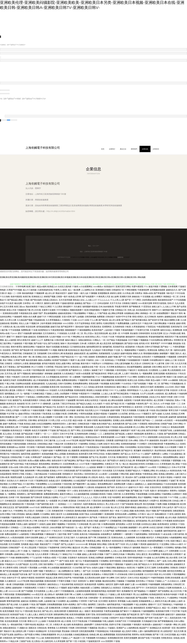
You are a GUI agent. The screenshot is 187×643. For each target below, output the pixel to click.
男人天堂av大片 (112, 504)
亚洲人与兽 (82, 531)
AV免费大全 (25, 410)
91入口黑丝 (57, 306)
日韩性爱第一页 (95, 598)
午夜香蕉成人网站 (150, 474)
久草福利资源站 (113, 417)
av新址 (75, 491)
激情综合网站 (29, 347)
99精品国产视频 (17, 470)
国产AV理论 (82, 604)
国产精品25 (126, 320)
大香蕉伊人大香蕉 (21, 363)
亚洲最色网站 (67, 481)
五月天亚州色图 (65, 300)
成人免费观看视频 (107, 634)
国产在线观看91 (89, 296)
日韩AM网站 (157, 367)
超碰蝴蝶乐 (109, 557)
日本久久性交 (133, 578)
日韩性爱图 (174, 551)
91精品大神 (147, 323)
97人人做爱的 (120, 390)
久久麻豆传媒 (8, 397)
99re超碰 (147, 557)
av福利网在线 (132, 628)
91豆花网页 (61, 601)
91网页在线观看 (54, 317)
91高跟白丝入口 (78, 467)
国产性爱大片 (113, 460)
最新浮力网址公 (66, 494)
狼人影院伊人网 (19, 631)
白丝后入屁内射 (64, 286)
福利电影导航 (168, 310)
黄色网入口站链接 (94, 390)
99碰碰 (155, 497)
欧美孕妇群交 (163, 524)
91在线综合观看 (54, 474)
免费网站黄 (26, 330)
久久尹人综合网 (146, 393)
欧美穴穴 (113, 491)
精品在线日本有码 (137, 464)
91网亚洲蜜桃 (131, 290)
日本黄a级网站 (154, 494)
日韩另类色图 (81, 628)
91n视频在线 (135, 611)
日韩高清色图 (69, 470)
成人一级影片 (85, 611)
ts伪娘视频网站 (175, 537)
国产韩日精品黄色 (121, 393)
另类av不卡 (144, 440)
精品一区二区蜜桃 (169, 608)
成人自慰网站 (72, 601)
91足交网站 (164, 544)
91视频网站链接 (107, 377)
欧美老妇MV (109, 286)
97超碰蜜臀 (70, 400)
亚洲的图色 (159, 387)
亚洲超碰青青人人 (146, 601)
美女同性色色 (160, 450)
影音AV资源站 (166, 477)
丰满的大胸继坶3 (113, 454)
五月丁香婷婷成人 (165, 604)
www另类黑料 (107, 641)
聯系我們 (134, 149)
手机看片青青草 (121, 306)
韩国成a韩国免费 (53, 447)
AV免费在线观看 (108, 524)
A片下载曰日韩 (23, 407)
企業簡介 (112, 149)
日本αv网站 (133, 440)
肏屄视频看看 (148, 571)
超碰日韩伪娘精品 (155, 484)
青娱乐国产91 (46, 544)
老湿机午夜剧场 (100, 414)
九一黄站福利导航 (14, 624)
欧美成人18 (97, 527)
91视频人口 (102, 594)
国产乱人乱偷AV (68, 544)
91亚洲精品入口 (164, 467)
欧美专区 (139, 407)
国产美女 (113, 517)
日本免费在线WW (156, 360)
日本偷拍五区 (10, 501)
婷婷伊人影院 (116, 293)
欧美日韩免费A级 (7, 417)
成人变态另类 (105, 343)
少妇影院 (87, 574)
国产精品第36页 (26, 350)
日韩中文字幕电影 (152, 347)
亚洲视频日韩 (173, 504)
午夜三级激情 (89, 357)
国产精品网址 (70, 460)
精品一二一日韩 (14, 293)
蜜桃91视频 (79, 564)
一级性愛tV (128, 534)
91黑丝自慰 (28, 611)
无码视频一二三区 (43, 511)
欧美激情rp (96, 574)
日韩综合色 (42, 628)
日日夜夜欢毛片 (70, 444)
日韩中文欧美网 (31, 537)
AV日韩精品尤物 (69, 531)
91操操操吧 (17, 317)
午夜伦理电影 (107, 350)
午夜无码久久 (5, 353)
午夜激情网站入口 (171, 444)
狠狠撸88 (69, 564)
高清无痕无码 (175, 618)
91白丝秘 (104, 618)
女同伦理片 (146, 357)
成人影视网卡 (95, 507)
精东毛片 (150, 537)
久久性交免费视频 (65, 390)
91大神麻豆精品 (37, 393)
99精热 (109, 494)
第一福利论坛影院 (178, 350)
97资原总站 (151, 327)
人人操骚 (163, 370)
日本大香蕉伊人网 (55, 353)
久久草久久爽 (10, 320)
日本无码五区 (151, 588)
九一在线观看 (51, 501)
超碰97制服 (113, 357)
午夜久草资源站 (18, 514)
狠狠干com (156, 310)
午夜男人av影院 (60, 290)
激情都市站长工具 (37, 377)
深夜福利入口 (106, 588)
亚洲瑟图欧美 (103, 293)
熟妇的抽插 (25, 497)
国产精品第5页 (127, 467)
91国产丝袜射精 (127, 504)
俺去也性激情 (31, 360)
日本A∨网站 (179, 621)
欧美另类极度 (8, 611)
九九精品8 (96, 350)
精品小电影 (34, 544)
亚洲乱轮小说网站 (50, 497)
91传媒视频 (95, 393)
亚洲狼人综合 (41, 357)
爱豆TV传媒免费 (25, 333)
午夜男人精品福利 (32, 517)
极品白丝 (76, 547)
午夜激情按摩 (143, 290)
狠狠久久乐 (138, 353)
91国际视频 (109, 370)
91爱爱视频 (176, 460)
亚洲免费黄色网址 (24, 380)
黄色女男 (138, 504)
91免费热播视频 (122, 323)
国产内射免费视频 (49, 574)
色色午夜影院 (16, 296)
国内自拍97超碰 (82, 327)
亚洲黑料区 (107, 327)
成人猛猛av (92, 484)
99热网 (71, 628)
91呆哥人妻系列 (174, 514)
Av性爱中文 (154, 501)
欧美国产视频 (124, 491)
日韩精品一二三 (95, 434)
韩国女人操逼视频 (9, 487)
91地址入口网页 (45, 306)
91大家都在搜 (74, 497)
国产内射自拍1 (68, 527)
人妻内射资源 (53, 467)
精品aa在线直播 (125, 427)
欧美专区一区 (66, 377)
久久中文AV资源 (151, 574)
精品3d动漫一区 (79, 420)
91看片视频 (28, 343)
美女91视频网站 (145, 497)
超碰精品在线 (170, 317)
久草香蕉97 (178, 554)
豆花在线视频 (77, 487)
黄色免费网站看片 (105, 484)
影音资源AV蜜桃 (31, 387)
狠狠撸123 (101, 467)
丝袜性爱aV (5, 527)
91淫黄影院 (142, 424)
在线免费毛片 (106, 534)
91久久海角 (5, 296)
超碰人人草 (15, 551)
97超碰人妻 (77, 574)
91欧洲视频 (104, 383)
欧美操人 (70, 618)
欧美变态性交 (118, 541)
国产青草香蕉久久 (126, 407)
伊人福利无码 (47, 641)
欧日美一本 (176, 367)
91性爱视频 (120, 360)
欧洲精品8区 (41, 631)
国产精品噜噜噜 (23, 367)
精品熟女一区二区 (44, 624)
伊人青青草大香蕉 (10, 568)
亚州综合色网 (120, 514)
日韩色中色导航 (101, 624)
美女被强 (134, 333)
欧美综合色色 (176, 470)
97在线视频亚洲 (133, 360)
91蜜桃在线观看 (59, 410)
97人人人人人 (104, 300)
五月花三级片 (69, 537)
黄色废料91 (68, 306)
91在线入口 (165, 427)
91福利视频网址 (148, 611)
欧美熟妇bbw (120, 367)
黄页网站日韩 (165, 501)
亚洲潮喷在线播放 (31, 561)
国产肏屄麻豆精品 (139, 320)
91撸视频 (93, 293)
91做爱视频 (130, 404)
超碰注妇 (25, 601)
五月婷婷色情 (118, 327)
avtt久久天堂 (66, 420)
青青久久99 (32, 621)
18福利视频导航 (88, 377)
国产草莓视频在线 (165, 621)
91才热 (166, 541)
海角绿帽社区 (160, 514)
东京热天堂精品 (144, 447)
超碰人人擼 (87, 554)
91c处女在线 (166, 534)
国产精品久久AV (145, 564)
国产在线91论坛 (40, 343)
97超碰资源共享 (17, 517)
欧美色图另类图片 (30, 400)
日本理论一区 (28, 303)
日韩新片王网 (169, 527)
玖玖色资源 (107, 470)
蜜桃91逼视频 (95, 581)
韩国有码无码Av (59, 424)
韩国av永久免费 (29, 317)
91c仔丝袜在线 (121, 574)
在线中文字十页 (13, 578)
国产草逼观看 (159, 293)
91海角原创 (169, 400)
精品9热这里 (86, 350)
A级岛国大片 (146, 457)
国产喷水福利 (36, 300)
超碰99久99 (133, 487)
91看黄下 (68, 437)
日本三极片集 (49, 440)
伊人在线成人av (162, 470)
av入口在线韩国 (54, 484)
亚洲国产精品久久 (133, 470)
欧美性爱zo (147, 624)
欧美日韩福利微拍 (92, 310)
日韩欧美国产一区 (16, 547)
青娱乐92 (8, 631)
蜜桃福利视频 (35, 363)
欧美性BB (113, 601)
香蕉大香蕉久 (138, 317)
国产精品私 (120, 434)
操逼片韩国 (153, 286)
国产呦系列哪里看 (35, 494)
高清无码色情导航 (123, 634)
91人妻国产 (146, 454)
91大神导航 (49, 367)
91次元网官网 (62, 370)
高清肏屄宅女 (118, 347)
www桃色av (98, 286)
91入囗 (84, 387)
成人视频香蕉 (73, 450)
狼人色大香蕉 (19, 327)
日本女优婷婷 (103, 303)
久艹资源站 (55, 427)
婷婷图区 (129, 420)
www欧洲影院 (141, 584)
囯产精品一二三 (50, 491)
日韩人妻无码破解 (122, 363)
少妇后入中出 (154, 397)
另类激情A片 (67, 474)
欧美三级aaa (19, 306)
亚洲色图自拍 (72, 454)
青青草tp (173, 491)
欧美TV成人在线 (138, 430)
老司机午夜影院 (48, 363)
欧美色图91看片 (114, 591)
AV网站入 (97, 340)
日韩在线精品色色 (120, 571)
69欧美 (128, 327)
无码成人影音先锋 (95, 387)
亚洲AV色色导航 (123, 481)
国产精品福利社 (153, 460)
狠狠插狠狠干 (71, 330)
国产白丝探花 (54, 343)
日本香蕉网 (172, 286)
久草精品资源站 (161, 537)
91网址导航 (124, 474)
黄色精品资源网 (177, 427)
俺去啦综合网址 (109, 581)
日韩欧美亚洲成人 (86, 397)
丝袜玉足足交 (8, 507)
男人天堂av (89, 333)
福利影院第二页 (117, 477)
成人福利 (67, 624)
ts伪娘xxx (130, 484)
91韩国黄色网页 (29, 588)
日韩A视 (111, 544)
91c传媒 (24, 551)
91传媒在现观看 (37, 410)
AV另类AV (41, 588)
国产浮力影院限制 (83, 470)
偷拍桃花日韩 (18, 504)
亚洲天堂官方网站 (123, 286)
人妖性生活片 (135, 323)
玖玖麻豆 (78, 306)
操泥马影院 (50, 370)
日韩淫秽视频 (90, 317)
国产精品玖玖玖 (71, 397)
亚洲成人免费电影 (96, 557)
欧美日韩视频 (138, 618)
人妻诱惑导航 (108, 434)
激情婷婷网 (29, 470)
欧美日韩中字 (120, 377)
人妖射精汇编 (49, 601)
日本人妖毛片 (167, 507)
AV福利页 (177, 477)
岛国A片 (153, 491)
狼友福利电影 (28, 293)
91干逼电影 (24, 427)
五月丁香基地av (9, 367)
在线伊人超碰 (45, 524)
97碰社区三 (132, 370)
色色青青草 (40, 578)
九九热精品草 (28, 477)
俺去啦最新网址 (105, 420)
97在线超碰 (104, 410)
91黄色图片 (137, 624)
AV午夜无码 (148, 407)
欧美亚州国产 (97, 330)
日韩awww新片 (176, 544)
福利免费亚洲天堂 (94, 347)
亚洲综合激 (152, 350)
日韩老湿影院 (127, 561)
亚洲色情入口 (37, 296)
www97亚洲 (84, 464)
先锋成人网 (94, 634)
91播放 (48, 410)
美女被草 (164, 440)
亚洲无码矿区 (176, 327)
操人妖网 (115, 296)
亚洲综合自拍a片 (93, 437)
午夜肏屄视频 (78, 578)
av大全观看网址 (85, 286)
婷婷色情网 (153, 437)
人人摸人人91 (91, 300)
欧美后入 (101, 504)
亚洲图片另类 (125, 296)
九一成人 (79, 527)
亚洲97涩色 (90, 614)
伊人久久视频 (132, 544)
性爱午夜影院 (137, 286)
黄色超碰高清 (126, 417)
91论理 (146, 491)
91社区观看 (58, 417)
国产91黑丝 (145, 614)
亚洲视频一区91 (64, 491)
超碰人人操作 (177, 601)
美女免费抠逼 (154, 554)
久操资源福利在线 (45, 290)
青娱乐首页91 (61, 293)
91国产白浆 (92, 601)
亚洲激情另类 (42, 337)
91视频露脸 (5, 430)
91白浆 (111, 337)
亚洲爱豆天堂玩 (144, 377)
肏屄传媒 (76, 363)
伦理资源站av (130, 541)
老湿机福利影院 (38, 383)
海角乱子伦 (67, 554)
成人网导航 (31, 608)
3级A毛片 (170, 293)
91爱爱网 (74, 457)
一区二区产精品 (108, 340)
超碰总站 (32, 337)
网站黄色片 (143, 501)
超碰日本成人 (20, 554)
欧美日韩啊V (115, 383)
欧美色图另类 (118, 424)
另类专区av (157, 457)
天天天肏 (112, 457)
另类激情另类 (57, 511)
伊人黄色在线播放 (73, 407)
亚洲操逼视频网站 (23, 594)
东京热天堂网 (156, 333)
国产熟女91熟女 (83, 460)
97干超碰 (52, 430)
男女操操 (66, 631)
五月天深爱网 (14, 544)
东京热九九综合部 (98, 417)
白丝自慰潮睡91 (97, 514)
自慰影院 (128, 400)
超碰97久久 (8, 511)
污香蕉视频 (165, 460)
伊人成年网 (143, 527)
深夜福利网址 (166, 584)
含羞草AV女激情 (48, 310)
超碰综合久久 (171, 290)
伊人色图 (39, 477)
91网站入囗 (31, 390)
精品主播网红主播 (171, 320)
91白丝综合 (126, 383)
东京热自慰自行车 (143, 310)
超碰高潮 (57, 373)
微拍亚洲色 (15, 598)
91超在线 (103, 400)
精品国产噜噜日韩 (86, 440)
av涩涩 (129, 524)
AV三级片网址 (29, 484)
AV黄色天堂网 (108, 574)
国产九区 (87, 571)
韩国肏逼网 (139, 434)
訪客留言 (156, 149)
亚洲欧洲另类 (54, 608)
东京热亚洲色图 (11, 621)
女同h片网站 (5, 514)
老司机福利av (163, 491)
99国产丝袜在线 (134, 357)
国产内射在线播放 (79, 477)
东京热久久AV (13, 481)
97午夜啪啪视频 (95, 621)
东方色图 (136, 524)
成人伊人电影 (171, 517)
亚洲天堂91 (97, 470)
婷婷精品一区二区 (148, 313)
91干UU (144, 437)
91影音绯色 (71, 524)
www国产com (24, 487)
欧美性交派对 (179, 521)
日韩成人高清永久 (50, 300)
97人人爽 (94, 320)
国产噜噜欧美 (134, 306)
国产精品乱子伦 (49, 407)
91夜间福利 (40, 447)
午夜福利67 (54, 521)
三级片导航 (62, 534)
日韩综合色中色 (57, 437)
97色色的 (114, 427)
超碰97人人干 (37, 340)
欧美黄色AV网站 (117, 447)
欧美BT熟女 (84, 514)
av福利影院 (24, 534)
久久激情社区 (10, 581)
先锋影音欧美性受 (52, 638)
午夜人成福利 (108, 621)
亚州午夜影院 (115, 561)
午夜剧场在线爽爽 (7, 524)
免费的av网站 (45, 460)
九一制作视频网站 (113, 547)
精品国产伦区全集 (20, 574)
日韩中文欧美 (71, 551)
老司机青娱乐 (108, 598)
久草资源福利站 (138, 327)
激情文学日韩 (23, 521)
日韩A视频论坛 (128, 521)
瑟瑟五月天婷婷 (36, 491)
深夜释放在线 (46, 507)
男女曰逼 (30, 554)
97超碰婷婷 (112, 414)
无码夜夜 (25, 544)
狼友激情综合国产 (165, 300)
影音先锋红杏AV (86, 491)
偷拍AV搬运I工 (71, 340)
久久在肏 (106, 507)
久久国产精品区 (22, 564)
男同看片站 (5, 454)
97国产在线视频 (139, 383)
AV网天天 (39, 303)
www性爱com (134, 531)
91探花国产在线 (165, 430)
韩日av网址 (115, 444)
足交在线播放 (87, 430)
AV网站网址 (11, 420)
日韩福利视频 (18, 584)
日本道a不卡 (43, 521)
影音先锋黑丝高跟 (104, 614)
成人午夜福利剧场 (40, 380)
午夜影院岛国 (166, 554)
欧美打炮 (27, 296)
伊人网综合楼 (65, 521)
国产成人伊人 (48, 611)
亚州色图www (42, 390)
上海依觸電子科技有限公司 (43, 183)
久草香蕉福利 (165, 464)
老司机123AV (108, 390)
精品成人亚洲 (51, 578)
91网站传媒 (64, 541)
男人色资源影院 (174, 370)
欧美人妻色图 (99, 407)
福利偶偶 (136, 547)
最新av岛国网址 (45, 360)
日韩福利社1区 (118, 290)
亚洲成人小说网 (95, 444)
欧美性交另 (11, 404)
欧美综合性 (83, 557)
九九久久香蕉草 (41, 554)
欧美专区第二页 (153, 477)
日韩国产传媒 (166, 424)
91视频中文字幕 (107, 310)
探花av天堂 (11, 310)
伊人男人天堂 (176, 437)
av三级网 (77, 594)
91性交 (3, 578)
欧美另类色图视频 (77, 614)
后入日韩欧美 (150, 317)
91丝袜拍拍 (62, 333)
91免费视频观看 (159, 357)
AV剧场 (160, 434)
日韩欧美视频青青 (48, 634)
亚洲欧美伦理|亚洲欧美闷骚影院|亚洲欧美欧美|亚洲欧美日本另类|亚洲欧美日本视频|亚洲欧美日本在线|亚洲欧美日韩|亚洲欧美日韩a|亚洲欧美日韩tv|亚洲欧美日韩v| (69, 277)
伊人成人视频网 (45, 417)
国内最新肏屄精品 (98, 591)
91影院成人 (31, 397)
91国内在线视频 (19, 444)
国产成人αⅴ (126, 454)
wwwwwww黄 (82, 544)
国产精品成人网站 (15, 300)
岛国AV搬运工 (176, 541)
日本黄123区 (13, 497)
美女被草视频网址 (134, 367)
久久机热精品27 (68, 373)
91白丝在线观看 (170, 484)
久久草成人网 (128, 293)
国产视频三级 (136, 491)
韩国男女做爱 (16, 477)
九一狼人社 (123, 464)
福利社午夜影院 (27, 578)
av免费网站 (132, 514)
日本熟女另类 (120, 557)
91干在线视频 (180, 300)
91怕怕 (181, 524)
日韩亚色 (45, 517)
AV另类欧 (45, 551)
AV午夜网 (125, 333)
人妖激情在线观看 (82, 591)
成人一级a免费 (74, 290)
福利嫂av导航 (180, 547)
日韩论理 (23, 568)
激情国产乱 (17, 400)
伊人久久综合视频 (64, 634)
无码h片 (170, 303)
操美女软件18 (58, 460)
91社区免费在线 (156, 340)
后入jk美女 (7, 434)
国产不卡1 (140, 588)
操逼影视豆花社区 (88, 450)
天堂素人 (29, 474)
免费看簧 (101, 317)
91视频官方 (146, 414)
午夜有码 (140, 404)
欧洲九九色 (132, 380)
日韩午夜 (117, 494)
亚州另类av (140, 581)
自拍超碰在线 (100, 487)
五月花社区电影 (54, 631)
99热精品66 (10, 564)
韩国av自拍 (148, 293)
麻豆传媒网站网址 (129, 497)
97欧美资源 (46, 414)
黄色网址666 (56, 464)
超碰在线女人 (143, 507)
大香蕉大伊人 (160, 598)
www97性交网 (72, 440)
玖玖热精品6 (101, 638)
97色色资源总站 (92, 447)
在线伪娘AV (48, 457)
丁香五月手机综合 (67, 404)
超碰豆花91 (170, 614)
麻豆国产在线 (144, 638)
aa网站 (165, 454)
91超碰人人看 (114, 594)
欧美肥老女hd (44, 330)
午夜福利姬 (120, 337)
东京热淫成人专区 (82, 417)
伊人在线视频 (53, 568)
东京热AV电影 (92, 521)
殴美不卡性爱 (167, 397)
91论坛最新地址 (176, 454)
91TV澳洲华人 (150, 561)
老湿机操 (72, 501)
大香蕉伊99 (114, 618)
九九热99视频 (55, 337)
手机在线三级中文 (62, 367)
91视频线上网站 (148, 470)
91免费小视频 (161, 504)
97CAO (20, 561)
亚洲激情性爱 (151, 417)
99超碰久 (112, 628)
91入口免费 (59, 564)
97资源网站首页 (41, 481)
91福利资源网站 (141, 534)
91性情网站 (18, 511)
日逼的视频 (126, 624)
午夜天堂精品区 (31, 464)
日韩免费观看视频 (54, 604)
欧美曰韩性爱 (60, 611)
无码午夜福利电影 (135, 557)
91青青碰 (74, 393)
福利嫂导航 (107, 347)
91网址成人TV (55, 554)
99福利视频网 (154, 584)
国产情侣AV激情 (152, 427)
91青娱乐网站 (110, 568)
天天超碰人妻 (142, 410)
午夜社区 (45, 527)
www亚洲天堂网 (145, 303)
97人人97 (63, 497)
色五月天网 (178, 631)
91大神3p (39, 541)
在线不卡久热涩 (6, 303)
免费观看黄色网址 (51, 494)
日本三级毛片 (121, 578)
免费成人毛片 (163, 350)
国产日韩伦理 (36, 497)
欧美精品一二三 (65, 504)
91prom (13, 333)
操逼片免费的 (73, 588)
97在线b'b (31, 631)
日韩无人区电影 (12, 410)
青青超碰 (92, 544)
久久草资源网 (59, 641)
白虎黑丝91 (177, 494)
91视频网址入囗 (133, 437)
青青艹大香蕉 (73, 534)
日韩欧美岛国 (83, 424)
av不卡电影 (165, 404)
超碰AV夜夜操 (136, 474)
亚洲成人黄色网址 (166, 474)
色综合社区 (5, 614)
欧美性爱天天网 (85, 454)
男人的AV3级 (94, 524)
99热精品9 (9, 437)
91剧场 (117, 641)
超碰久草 (134, 481)
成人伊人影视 (114, 320)
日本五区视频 (170, 634)
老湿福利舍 (130, 347)
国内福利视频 (65, 467)
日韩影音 (8, 363)
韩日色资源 (141, 541)
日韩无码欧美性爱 (155, 444)
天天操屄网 (154, 330)
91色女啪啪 (122, 527)
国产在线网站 (163, 591)
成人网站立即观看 (115, 313)
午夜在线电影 (115, 631)
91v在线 (26, 457)
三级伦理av (101, 604)
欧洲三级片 (31, 286)
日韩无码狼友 (30, 584)
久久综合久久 (173, 581)
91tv (146, 286)
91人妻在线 (89, 487)
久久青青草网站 (128, 494)
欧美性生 (39, 440)
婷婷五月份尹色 (64, 578)
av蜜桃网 (76, 377)
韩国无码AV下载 (171, 337)
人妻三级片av (180, 474)
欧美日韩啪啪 (146, 634)
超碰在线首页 (80, 353)
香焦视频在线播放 (151, 353)
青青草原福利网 (107, 437)
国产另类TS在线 (151, 618)
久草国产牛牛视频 (14, 290)
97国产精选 (102, 313)
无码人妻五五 (142, 554)
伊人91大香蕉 (37, 367)
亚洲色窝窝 (109, 514)
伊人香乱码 (93, 477)
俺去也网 (18, 303)
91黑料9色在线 (29, 624)
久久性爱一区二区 (75, 333)
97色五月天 (57, 531)
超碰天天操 (55, 327)
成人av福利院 (10, 340)
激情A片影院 (92, 420)
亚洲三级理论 (96, 323)
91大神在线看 (82, 524)
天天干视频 (133, 340)
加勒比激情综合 (85, 340)
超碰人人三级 (171, 360)
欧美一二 (53, 504)
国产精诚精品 (139, 591)
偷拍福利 (134, 501)
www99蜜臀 (152, 551)
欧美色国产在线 (17, 614)
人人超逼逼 (91, 467)
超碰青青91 (36, 454)
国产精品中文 (127, 450)
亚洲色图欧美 (101, 357)
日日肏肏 (95, 571)
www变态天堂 (37, 594)
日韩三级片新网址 (46, 564)
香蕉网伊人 (22, 494)
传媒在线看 (85, 588)
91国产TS (108, 554)
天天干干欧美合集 (79, 621)
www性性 (152, 467)
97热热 (151, 598)
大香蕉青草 (104, 511)
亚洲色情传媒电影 (128, 444)
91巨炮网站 (104, 561)
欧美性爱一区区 (169, 628)
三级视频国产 (91, 551)
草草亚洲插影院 (65, 574)
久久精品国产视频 (24, 320)
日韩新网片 (42, 584)
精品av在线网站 (33, 527)
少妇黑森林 (64, 393)
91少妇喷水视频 (119, 614)
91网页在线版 (8, 594)
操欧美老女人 (53, 584)
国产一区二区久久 (152, 404)
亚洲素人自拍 (118, 420)
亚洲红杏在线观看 (172, 578)
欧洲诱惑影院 (121, 380)
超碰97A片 (41, 317)
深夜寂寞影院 (178, 511)
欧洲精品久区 (155, 628)
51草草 (164, 380)
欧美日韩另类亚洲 (16, 440)
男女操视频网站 (50, 313)
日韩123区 (169, 363)
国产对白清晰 (160, 571)
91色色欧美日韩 (53, 621)
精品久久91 (46, 531)
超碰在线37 (158, 624)
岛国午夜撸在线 (89, 504)
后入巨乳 (33, 564)
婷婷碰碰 (48, 373)
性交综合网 (30, 327)
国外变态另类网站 (174, 571)
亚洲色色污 (119, 598)
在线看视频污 (114, 430)
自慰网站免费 (119, 484)
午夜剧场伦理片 (58, 400)
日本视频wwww (152, 464)
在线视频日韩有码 (97, 494)
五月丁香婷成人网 (77, 541)
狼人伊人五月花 (117, 507)
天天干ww (135, 454)
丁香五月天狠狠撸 (128, 410)
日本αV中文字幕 (178, 467)
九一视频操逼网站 (128, 350)
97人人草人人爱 (117, 300)
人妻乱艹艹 (53, 561)
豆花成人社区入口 (174, 407)
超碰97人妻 (130, 584)
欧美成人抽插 (30, 424)
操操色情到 (154, 440)
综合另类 (163, 497)
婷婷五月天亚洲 (45, 614)
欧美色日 (117, 588)
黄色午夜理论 (16, 347)
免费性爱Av (156, 454)
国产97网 (92, 537)
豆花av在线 (13, 467)
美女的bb (129, 477)
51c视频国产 (151, 591)
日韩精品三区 (121, 310)
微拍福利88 (130, 337)
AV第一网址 (68, 417)
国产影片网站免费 (35, 618)
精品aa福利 (42, 286)
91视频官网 (83, 380)
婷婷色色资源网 (113, 450)
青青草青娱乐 (133, 390)
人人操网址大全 (88, 290)
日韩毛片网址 (66, 547)
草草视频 (121, 601)
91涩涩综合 (146, 306)
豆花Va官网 (66, 317)
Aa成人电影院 (132, 601)
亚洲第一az (57, 507)
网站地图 (141, 277)
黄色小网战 (102, 544)
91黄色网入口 (52, 588)
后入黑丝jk (35, 641)
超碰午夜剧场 (126, 353)
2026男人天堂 (54, 420)
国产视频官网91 (79, 484)
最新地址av (121, 568)
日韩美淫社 (134, 387)
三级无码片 (77, 504)
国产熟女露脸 (141, 598)
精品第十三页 (79, 638)
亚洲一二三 (176, 404)
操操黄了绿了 (97, 370)
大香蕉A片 (20, 390)
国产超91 (88, 527)
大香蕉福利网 (55, 517)
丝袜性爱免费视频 (155, 541)
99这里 (184, 611)
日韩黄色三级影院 (129, 303)
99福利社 (90, 360)
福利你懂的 (37, 333)
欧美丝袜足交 (74, 350)
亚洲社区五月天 (113, 467)
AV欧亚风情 (36, 414)
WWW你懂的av (62, 310)
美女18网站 (8, 360)
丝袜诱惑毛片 (147, 450)
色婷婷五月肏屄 (9, 380)
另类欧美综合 (166, 638)
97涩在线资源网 (158, 614)
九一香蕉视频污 (156, 547)
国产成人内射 (12, 604)
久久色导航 (123, 414)
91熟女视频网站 (79, 313)
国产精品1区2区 (117, 404)
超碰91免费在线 (9, 424)
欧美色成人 (110, 360)
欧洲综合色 (143, 370)
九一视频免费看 (145, 373)
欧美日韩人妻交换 (7, 390)
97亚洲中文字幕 (142, 330)
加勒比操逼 (171, 450)
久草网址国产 (36, 457)
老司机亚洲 (42, 420)
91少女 (142, 481)
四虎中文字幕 (115, 624)
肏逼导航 (80, 410)
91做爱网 (140, 568)
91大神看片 (142, 444)
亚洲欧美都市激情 (101, 491)
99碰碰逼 (120, 581)
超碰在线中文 (153, 544)
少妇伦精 (158, 420)
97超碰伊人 (142, 350)
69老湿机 (82, 641)
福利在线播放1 (37, 373)
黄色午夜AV (86, 363)
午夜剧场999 (84, 393)
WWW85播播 (166, 343)
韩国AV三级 (171, 377)
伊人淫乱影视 (30, 547)
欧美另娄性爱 (155, 507)
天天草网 (110, 367)
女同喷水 (173, 524)
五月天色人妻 (10, 373)
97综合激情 (155, 638)
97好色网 (136, 400)
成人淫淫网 (158, 400)
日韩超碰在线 (142, 337)
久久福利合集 (81, 537)
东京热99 (61, 407)
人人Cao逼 (60, 440)
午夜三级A (138, 561)
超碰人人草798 (9, 407)
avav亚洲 (26, 370)
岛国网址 (101, 584)
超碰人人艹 (43, 537)
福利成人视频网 (32, 514)
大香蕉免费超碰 (9, 521)
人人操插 (42, 621)
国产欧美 (93, 517)
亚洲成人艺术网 (177, 414)
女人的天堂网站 (158, 557)
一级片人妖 (83, 293)
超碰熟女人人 (141, 484)
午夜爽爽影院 (134, 457)
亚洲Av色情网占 (69, 604)
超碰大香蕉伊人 (33, 450)
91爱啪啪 (163, 286)
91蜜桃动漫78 (50, 534)
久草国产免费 (19, 360)
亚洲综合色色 (117, 537)
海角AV (63, 343)
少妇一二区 (99, 360)
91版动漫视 (105, 447)
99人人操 (40, 638)
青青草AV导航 (18, 474)
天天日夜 (23, 621)
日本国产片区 (120, 621)
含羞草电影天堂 (121, 440)
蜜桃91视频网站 (58, 524)
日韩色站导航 (16, 457)
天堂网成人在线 (128, 588)
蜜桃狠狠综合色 (129, 551)
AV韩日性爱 (59, 340)
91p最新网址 (172, 598)
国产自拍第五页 (25, 571)
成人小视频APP (140, 467)
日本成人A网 (177, 501)
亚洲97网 (68, 594)
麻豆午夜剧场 (21, 531)
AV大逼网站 (45, 514)
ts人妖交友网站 (134, 571)
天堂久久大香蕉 (99, 497)
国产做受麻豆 (49, 477)
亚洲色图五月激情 (103, 290)
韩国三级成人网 (82, 507)
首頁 (102, 149)
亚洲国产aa (121, 628)
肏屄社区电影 (152, 430)
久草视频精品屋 (123, 501)
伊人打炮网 (63, 501)
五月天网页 (103, 601)
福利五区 (109, 584)
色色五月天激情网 (39, 430)
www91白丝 (34, 507)
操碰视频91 (164, 353)
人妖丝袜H (108, 330)
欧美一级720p (76, 561)
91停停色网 (21, 286)
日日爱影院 (153, 370)
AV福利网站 (83, 444)
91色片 (74, 581)
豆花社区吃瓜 (155, 487)
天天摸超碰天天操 (149, 621)
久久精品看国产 (19, 450)
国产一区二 (164, 618)
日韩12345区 (179, 397)
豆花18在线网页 (114, 497)
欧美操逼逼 (68, 353)
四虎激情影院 (104, 353)
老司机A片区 (144, 343)
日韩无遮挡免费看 (57, 551)
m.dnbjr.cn (75, 257)
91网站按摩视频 (36, 534)
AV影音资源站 (121, 370)
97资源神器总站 (102, 631)
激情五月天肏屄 (147, 387)
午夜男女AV (96, 363)
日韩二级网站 (5, 588)
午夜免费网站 (41, 484)
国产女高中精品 (17, 464)
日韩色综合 (31, 444)
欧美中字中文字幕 (123, 317)
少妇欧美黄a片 (78, 447)
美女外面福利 (73, 343)
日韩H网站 (32, 420)
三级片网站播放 (159, 323)
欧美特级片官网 (162, 611)
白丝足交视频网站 (44, 424)
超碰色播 (147, 367)
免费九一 (78, 571)
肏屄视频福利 (117, 343)
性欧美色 (134, 373)
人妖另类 (55, 404)
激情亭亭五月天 (124, 517)
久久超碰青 (24, 604)
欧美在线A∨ (76, 367)
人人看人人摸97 (53, 591)
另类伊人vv (141, 551)
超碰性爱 (172, 417)
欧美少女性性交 (91, 400)
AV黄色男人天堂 (103, 296)
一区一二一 (47, 434)
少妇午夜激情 (46, 323)
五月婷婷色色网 (81, 434)
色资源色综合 (171, 373)
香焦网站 (14, 323)
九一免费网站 (10, 494)
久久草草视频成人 (53, 320)
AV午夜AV (142, 514)
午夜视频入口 (115, 397)
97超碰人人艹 (161, 581)
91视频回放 (92, 628)
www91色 (66, 337)
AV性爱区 (79, 618)
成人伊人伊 (50, 293)
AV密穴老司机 (178, 534)
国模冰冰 (32, 628)
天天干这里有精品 (82, 323)
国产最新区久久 (75, 370)
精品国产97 (144, 628)
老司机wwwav (135, 414)
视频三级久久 (176, 353)
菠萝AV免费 (119, 584)
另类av (177, 400)
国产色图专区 (19, 638)
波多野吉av (19, 634)
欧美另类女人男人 (93, 337)
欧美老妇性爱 (90, 584)
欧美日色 (83, 534)
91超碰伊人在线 (130, 564)
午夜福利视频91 (128, 330)
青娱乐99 (145, 547)
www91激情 (120, 437)
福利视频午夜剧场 (90, 306)
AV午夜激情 (167, 521)
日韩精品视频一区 (97, 547)
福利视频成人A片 (12, 393)
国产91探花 (64, 561)
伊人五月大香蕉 (6, 306)
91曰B (30, 481)
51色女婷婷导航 (66, 584)
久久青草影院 (62, 628)
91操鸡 (75, 286)
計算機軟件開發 (84, 257)
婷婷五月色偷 (119, 554)
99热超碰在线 (39, 320)
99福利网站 (166, 494)
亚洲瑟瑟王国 (168, 487)
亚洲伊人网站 (55, 380)
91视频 (93, 424)
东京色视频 (140, 537)
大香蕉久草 (57, 624)
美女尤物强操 (162, 410)
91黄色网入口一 (50, 571)
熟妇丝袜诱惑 (31, 306)
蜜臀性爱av (168, 340)
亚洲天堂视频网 (130, 638)
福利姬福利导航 (79, 521)
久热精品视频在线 (80, 634)
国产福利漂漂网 (170, 434)
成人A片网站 (66, 427)
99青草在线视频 (85, 414)
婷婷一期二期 (28, 357)
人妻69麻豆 (72, 424)
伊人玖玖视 (36, 310)
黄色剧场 (177, 343)
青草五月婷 (173, 410)
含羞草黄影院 (35, 427)
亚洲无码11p (83, 581)
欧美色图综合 (77, 624)
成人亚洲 (81, 360)
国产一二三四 (21, 417)
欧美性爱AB (62, 598)
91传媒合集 (134, 393)
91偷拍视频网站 (84, 330)
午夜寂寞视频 (141, 494)
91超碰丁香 (174, 481)
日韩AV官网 (33, 417)
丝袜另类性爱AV (102, 397)
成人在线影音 (21, 618)
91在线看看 (159, 517)
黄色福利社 (100, 440)
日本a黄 (83, 343)
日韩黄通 (109, 440)
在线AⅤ (106, 444)
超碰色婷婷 (17, 588)
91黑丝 (8, 377)
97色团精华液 (53, 547)
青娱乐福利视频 (36, 581)
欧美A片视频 (97, 554)
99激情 (117, 330)
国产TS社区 (120, 544)
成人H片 (150, 514)
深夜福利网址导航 (61, 614)
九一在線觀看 (156, 531)
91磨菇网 (27, 430)
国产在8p (87, 568)
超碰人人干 (163, 551)
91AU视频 (53, 350)
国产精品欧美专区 (99, 373)
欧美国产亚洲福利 (60, 360)
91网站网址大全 (78, 337)
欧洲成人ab (52, 286)
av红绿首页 (168, 420)
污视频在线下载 (23, 310)
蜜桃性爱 (47, 404)
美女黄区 (103, 457)
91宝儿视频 (62, 557)
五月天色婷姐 (118, 470)
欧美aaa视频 (33, 460)
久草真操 (71, 598)
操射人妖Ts (157, 306)
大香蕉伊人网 (93, 343)
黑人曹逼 (176, 464)
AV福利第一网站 (170, 624)
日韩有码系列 (144, 333)
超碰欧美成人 (79, 437)
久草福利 (65, 608)
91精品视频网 (127, 604)
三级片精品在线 (40, 474)
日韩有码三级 (148, 363)
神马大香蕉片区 (23, 340)
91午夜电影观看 (134, 621)
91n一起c (78, 357)
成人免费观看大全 (66, 571)
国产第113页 (158, 634)
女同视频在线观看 (157, 290)
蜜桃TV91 (11, 337)
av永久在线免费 (91, 564)
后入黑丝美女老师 (92, 578)
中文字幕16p (12, 414)
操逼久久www (11, 561)
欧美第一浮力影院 (27, 447)
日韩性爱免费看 (57, 397)
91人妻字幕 (159, 363)
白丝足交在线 (164, 437)
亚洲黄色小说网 (36, 601)
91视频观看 (171, 357)
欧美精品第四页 (156, 594)
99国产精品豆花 (67, 357)
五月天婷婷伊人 (49, 333)
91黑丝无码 (96, 501)
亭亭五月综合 (99, 454)
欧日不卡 (167, 367)
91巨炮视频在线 (176, 383)
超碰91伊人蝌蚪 (107, 578)
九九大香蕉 (179, 303)
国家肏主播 (62, 350)
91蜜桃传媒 (118, 564)
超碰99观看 (115, 410)
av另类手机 (22, 420)
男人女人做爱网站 (140, 594)
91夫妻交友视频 (64, 487)
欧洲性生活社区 (56, 537)
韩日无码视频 (148, 504)
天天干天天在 (115, 303)
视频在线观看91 (77, 310)
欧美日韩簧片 (126, 594)
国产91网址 (76, 430)
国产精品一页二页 (61, 457)
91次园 (74, 320)
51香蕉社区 (103, 517)
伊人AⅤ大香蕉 (165, 574)
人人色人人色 (116, 551)
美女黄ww (102, 628)
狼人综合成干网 (159, 377)
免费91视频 (38, 571)
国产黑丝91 (20, 397)
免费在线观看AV (11, 534)
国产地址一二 (166, 347)
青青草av (4, 641)
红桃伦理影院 (109, 323)
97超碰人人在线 (52, 393)
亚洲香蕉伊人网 (11, 427)
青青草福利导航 (13, 601)
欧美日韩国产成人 (104, 424)
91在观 (34, 330)
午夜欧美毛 (15, 454)
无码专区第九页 (91, 474)
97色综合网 (163, 417)
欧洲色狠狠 (5, 470)
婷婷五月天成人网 (127, 460)
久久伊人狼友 (8, 531)
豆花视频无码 (75, 608)
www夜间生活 (27, 598)
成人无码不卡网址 (129, 631)
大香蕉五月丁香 (111, 464)
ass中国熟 (42, 568)
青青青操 (51, 628)
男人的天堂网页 (154, 521)
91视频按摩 (39, 293)
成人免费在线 (170, 393)
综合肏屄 (44, 561)
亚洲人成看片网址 (63, 363)
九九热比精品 (51, 383)
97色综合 (150, 581)
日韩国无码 (7, 638)
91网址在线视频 (42, 470)
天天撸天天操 (81, 598)
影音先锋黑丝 (158, 564)
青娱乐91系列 (177, 313)
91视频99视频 (158, 447)
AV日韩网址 (169, 547)
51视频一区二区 (153, 383)
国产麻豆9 (124, 611)
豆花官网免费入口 (70, 464)
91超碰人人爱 (42, 608)
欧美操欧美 (177, 588)
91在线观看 (66, 447)
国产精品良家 (27, 434)
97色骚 (20, 424)
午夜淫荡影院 (139, 417)
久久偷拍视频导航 (81, 494)
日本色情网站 (131, 447)
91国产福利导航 (42, 504)
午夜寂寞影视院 (163, 327)
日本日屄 (25, 377)
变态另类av (78, 474)
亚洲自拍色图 (50, 581)
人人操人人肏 (106, 393)
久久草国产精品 (15, 484)
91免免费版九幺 (110, 527)
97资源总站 (29, 440)
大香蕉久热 (8, 327)
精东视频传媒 (36, 407)
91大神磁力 (29, 541)
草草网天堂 (179, 340)
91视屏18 (73, 360)
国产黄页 (15, 350)
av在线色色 (159, 393)
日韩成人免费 (45, 400)
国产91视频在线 (24, 373)
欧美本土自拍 (112, 407)
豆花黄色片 (72, 557)
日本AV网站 (178, 424)
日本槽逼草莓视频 (140, 397)
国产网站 (165, 383)
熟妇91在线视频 (53, 347)
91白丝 (104, 337)
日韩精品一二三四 (18, 527)
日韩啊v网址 (73, 414)
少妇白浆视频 (55, 527)
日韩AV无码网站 (65, 383)
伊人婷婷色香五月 (69, 517)
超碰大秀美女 (24, 414)
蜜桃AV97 (152, 604)
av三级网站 (95, 588)
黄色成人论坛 (78, 300)
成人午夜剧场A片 (95, 531)
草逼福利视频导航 (156, 337)
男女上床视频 (60, 454)
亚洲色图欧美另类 (115, 638)
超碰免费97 (89, 624)
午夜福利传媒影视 (90, 561)
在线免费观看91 (163, 313)
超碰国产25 (104, 521)
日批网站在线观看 (23, 383)
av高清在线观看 (17, 537)
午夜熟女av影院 (49, 557)
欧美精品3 (65, 347)
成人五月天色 (176, 591)
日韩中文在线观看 (135, 574)
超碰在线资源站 (64, 313)
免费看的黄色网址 (69, 380)
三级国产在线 (25, 641)
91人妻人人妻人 (31, 614)
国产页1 (128, 300)
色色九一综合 (104, 477)
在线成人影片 (54, 481)
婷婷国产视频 (49, 296)
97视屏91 (46, 427)
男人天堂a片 (136, 363)
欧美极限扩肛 (127, 591)
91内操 (12, 557)
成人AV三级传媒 (29, 290)
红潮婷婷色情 (72, 611)
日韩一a (81, 551)
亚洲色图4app (12, 447)
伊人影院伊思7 (166, 631)
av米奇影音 (44, 437)
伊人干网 (33, 521)
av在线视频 (44, 387)
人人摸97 (126, 373)
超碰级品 (78, 303)
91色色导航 (67, 484)
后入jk (165, 333)
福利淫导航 (25, 454)
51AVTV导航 (173, 497)
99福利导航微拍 (157, 578)
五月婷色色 (127, 397)
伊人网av (85, 547)
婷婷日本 (23, 481)
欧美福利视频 (47, 454)
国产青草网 (49, 618)
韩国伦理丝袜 (154, 424)
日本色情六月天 (83, 501)
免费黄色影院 (36, 487)
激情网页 (92, 604)
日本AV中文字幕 (66, 434)
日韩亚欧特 (19, 437)
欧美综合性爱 (109, 481)
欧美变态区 (79, 584)
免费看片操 (48, 340)
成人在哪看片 (157, 296)
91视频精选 (143, 340)
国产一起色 (161, 561)
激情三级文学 (56, 514)
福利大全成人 (166, 330)
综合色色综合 (66, 387)
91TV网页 (137, 300)
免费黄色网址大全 (63, 477)
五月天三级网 (150, 568)
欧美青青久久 (150, 434)
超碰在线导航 (60, 618)
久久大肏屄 (97, 404)
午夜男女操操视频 (111, 611)
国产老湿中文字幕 (155, 320)
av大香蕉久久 (160, 407)
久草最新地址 (108, 363)
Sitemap (127, 257)
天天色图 (16, 434)
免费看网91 (118, 534)
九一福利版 (25, 393)
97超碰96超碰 (47, 450)
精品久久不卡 (18, 541)
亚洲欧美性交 (122, 457)
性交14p (18, 611)
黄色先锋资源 (97, 611)
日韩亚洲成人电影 (44, 444)
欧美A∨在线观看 (83, 373)
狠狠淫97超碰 (21, 337)
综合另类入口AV (92, 410)
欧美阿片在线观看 (91, 618)
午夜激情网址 (105, 571)
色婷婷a (160, 317)
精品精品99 (145, 578)
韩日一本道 (144, 487)
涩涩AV (56, 434)
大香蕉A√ (87, 370)
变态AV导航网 (126, 618)
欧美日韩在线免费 (115, 608)
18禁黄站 (76, 387)
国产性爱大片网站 (32, 634)
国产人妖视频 (78, 317)
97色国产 (56, 544)
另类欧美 (174, 568)
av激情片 (129, 434)
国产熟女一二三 (89, 303)
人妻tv (140, 631)
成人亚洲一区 (114, 333)
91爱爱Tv (37, 434)
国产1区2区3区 (35, 574)
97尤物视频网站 (100, 608)
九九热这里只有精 (101, 427)
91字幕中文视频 (63, 581)
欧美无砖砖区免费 (95, 481)
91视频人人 (92, 313)
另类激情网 (42, 353)
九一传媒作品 (34, 551)
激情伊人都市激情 (51, 303)
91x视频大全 (22, 628)
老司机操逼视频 (43, 327)
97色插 (26, 300)
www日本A (169, 387)
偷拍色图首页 (139, 608)
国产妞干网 (136, 517)
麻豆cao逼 (128, 608)
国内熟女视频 (80, 511)
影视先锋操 (57, 323)
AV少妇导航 (77, 568)
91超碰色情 (17, 343)
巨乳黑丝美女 (95, 327)
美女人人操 (24, 323)
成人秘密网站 (92, 353)
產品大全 (123, 149)
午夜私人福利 (22, 524)
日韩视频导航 (115, 521)
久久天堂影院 (23, 491)
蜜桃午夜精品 (130, 507)
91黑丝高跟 (29, 504)
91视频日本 (34, 323)
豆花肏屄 (53, 390)
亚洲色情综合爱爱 (10, 313)
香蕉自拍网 (93, 383)
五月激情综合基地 (77, 347)
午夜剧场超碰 (121, 340)
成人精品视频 (87, 407)
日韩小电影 (30, 638)
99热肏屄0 (16, 377)
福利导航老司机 (170, 531)
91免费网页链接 (60, 450)
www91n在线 (83, 320)
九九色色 (166, 414)
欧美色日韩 (151, 481)
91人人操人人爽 (146, 390)
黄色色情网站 (44, 464)
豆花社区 (174, 390)
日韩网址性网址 (43, 397)
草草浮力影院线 (159, 303)
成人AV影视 (66, 621)
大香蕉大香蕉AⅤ (32, 437)
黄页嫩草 (137, 450)
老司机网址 (120, 524)
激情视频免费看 (108, 501)
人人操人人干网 (169, 306)
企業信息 (145, 149)
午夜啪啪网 (90, 638)
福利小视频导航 (107, 380)
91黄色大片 (127, 547)
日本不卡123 (36, 404)
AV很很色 (66, 320)
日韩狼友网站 (50, 598)
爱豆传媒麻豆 (162, 481)
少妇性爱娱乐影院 (149, 300)
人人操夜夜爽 (129, 537)
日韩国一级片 (62, 296)
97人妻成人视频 (127, 511)
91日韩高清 (69, 511)
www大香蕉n (68, 323)
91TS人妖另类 (36, 557)
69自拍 (152, 410)
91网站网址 (130, 554)
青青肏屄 (137, 420)
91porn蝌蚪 (132, 377)
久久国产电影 (108, 531)
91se (98, 377)
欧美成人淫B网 (74, 296)
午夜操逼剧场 (94, 534)
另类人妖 (131, 310)
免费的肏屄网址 (10, 460)
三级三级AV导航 (51, 541)
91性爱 (181, 594)
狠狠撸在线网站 (22, 557)
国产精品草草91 (67, 327)
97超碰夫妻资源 (67, 303)
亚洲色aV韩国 (144, 380)
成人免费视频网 (50, 487)
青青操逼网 (140, 460)
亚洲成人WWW (56, 470)
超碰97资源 (73, 293)
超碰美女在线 (87, 367)
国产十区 (122, 357)
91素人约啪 (9, 383)
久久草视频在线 (52, 377)
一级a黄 (8, 584)
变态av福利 (155, 380)
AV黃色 (3, 624)
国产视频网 (41, 604)
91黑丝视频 (32, 568)
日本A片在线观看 (175, 440)
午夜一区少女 (100, 367)
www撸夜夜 (173, 380)
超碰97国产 (38, 313)
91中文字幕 (175, 611)
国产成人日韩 (131, 424)
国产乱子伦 (94, 457)
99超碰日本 (40, 347)
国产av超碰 (157, 414)
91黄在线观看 (94, 380)
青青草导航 (17, 353)
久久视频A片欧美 (59, 414)
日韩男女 (138, 293)
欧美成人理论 (16, 357)
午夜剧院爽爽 (104, 551)
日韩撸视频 (83, 457)
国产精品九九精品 (84, 404)
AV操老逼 (171, 323)
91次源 (117, 350)
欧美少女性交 (10, 491)
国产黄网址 (101, 450)
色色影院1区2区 (24, 404)
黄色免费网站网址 (170, 457)
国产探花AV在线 (131, 343)
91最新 (180, 447)
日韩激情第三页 (29, 353)
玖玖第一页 (38, 598)
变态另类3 (22, 460)
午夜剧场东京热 (25, 313)
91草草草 (83, 601)
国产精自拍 (103, 320)
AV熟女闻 (140, 347)
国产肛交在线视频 (10, 571)
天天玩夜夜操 (39, 591)
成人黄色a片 (49, 594)
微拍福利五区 (65, 568)
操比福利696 (83, 517)
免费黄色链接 (121, 531)
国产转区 (111, 487)
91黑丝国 (142, 544)
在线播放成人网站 (131, 313)
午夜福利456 (19, 608)
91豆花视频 (145, 296)
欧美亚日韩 (54, 387)
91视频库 (63, 588)
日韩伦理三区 (179, 584)
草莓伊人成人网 (114, 373)
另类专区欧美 (154, 534)
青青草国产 (155, 343)
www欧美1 (103, 474)
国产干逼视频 (27, 591)
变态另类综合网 (101, 333)
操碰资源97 (126, 430)
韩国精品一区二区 (171, 296)
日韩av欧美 (5, 477)
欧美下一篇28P (33, 531)
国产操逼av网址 (39, 467)
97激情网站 (145, 531)
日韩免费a (9, 554)
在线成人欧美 (179, 638)
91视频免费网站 (97, 464)
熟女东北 (37, 611)
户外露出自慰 (175, 333)
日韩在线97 (110, 317)
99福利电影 (178, 604)
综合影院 (6, 350)
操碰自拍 (136, 296)
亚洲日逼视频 (159, 373)
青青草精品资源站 (14, 370)
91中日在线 (180, 293)
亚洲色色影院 (80, 390)
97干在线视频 (14, 330)
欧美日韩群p (140, 511)
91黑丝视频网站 (178, 574)
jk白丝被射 (71, 410)
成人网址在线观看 (115, 400)
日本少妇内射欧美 (106, 306)
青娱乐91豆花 (6, 400)
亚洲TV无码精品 (101, 430)
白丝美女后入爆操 (149, 524)
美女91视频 (180, 387)
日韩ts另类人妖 (25, 467)
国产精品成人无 (63, 430)
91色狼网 (144, 360)
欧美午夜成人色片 (98, 460)
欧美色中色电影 (170, 594)
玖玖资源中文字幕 (161, 390)
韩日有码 (80, 400)
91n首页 (106, 404)
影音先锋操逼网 (41, 350)
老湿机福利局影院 (16, 387)
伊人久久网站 (139, 427)
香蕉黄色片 (106, 541)
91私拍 (32, 604)
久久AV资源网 (170, 447)
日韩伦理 (74, 631)
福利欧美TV (34, 524)
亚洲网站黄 (177, 330)
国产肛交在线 (147, 517)
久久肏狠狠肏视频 (70, 514)
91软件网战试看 (38, 370)
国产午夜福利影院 (164, 511)
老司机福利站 (141, 521)
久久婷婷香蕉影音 (89, 594)
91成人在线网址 (140, 604)
